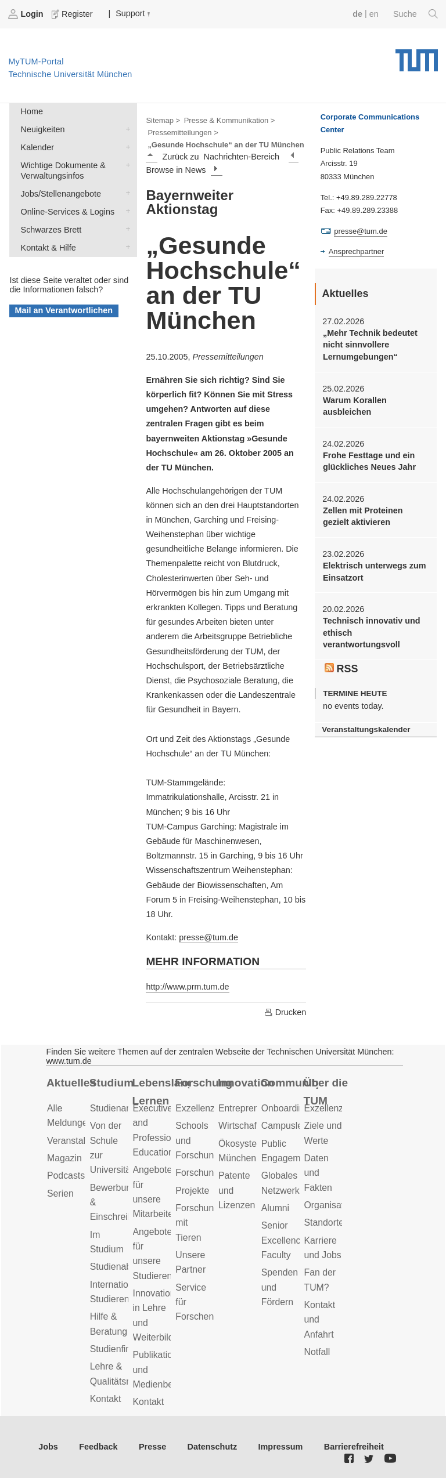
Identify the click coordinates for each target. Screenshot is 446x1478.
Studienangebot (122, 1108)
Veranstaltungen (80, 1141)
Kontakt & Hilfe (125, 247)
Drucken (285, 1012)
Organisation (330, 1205)
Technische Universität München (416, 56)
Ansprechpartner (356, 251)
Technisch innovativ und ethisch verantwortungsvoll (371, 632)
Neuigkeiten (125, 128)
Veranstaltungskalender (366, 729)
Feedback (98, 1446)
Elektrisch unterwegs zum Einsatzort (374, 571)
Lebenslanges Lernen (161, 1092)
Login (26, 14)
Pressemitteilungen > (183, 132)
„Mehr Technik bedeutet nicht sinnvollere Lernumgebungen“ (370, 344)
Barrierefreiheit (354, 1446)
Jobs (48, 1446)
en (374, 14)
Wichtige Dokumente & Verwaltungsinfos (125, 164)
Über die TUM (326, 1092)
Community (289, 1083)
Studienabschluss (126, 1266)
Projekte (192, 1191)
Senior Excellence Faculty (283, 1240)
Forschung (203, 1083)
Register (73, 14)
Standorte (324, 1222)
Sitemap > (163, 120)
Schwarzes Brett (125, 229)
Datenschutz (213, 1446)
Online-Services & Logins (125, 211)
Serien (60, 1193)
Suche (415, 14)
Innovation (246, 1083)
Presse (152, 1446)
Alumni (275, 1208)
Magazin (64, 1158)
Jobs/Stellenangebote (125, 193)
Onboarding (285, 1108)
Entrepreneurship (253, 1108)
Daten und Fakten (318, 1173)
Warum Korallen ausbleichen (355, 406)
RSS (341, 669)
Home (32, 111)
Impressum (280, 1446)
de (357, 14)
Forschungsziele (208, 1173)
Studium (111, 1083)
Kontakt (105, 1399)
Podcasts (66, 1175)
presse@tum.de (208, 937)
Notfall (317, 1352)
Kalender (125, 146)
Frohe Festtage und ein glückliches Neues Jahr (369, 461)
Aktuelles (71, 1083)
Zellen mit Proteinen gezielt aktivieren (363, 516)
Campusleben (289, 1126)
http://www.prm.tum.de (187, 986)
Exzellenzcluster (208, 1108)
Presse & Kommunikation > (229, 120)
